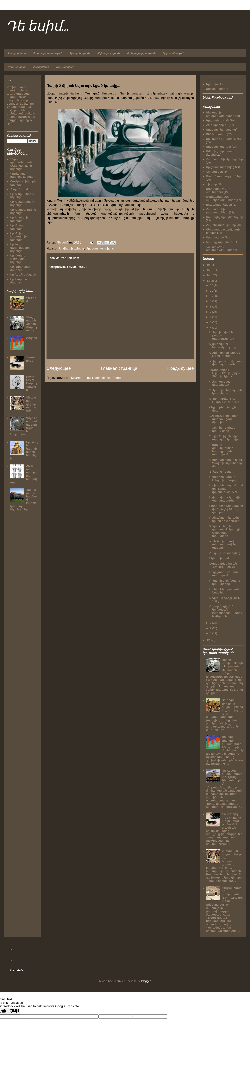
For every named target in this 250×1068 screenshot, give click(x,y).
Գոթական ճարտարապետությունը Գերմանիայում (232, 777)
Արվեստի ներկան (219, 129)
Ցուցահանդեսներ (219, 204)
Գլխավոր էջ (214, 84)
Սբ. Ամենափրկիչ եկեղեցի (22, 203)
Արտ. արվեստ (16, 67)
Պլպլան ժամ (19, 189)
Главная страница (119, 368)
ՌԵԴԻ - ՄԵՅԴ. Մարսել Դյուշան (31, 383)
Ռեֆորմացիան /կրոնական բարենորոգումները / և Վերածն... (225, 611)
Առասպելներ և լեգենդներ (224, 217)
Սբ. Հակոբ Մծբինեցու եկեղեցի (18, 259)
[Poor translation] (14, 1011)
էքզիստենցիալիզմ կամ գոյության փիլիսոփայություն (226, 489)
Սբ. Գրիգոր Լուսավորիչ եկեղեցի (18, 237)
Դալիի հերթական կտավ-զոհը (222, 429)
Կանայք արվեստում (220, 242)
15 (208, 270)
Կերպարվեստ (17, 53)
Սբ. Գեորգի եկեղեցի (18, 227)
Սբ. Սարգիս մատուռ (18, 281)
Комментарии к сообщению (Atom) (96, 377)
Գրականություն (80, 53)
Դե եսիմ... (37, 27)
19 (208, 264)
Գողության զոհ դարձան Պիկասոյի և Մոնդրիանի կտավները (226, 531)
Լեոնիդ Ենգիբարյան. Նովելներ (224, 591)
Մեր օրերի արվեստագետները (220, 114)
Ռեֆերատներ (216, 134)
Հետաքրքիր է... (217, 124)
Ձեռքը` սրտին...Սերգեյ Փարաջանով (31, 324)
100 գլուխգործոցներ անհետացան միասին (223, 419)
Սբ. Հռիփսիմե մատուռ (20, 268)
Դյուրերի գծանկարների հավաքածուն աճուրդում (221, 449)
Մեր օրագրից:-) (217, 88)
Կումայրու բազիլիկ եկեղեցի (22, 175)
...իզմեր (211, 184)
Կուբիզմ (228, 700)
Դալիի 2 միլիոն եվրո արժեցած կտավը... (224, 438)
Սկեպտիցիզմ (219, 558)
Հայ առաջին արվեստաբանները (220, 248)
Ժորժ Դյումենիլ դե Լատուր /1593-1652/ (224, 400)
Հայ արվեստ (41, 67)
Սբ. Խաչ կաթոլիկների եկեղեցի (20, 248)
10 (212, 295)
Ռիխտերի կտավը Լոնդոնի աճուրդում (224, 478)
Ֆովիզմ (31, 338)
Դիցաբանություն (173, 53)
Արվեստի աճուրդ (71, 248)
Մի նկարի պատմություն (223, 138)
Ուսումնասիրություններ (223, 176)
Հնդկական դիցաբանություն (31, 404)
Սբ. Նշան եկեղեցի (23, 274)
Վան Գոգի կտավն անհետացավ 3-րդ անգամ (223, 544)
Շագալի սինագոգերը (224, 553)
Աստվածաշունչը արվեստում (218, 190)
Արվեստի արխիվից (100, 248)
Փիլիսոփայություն (108, 53)
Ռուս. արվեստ (65, 67)
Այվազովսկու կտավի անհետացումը (224, 499)
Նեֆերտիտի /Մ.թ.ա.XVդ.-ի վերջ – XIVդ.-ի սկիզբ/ (224, 373)
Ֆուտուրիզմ (31, 359)
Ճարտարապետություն (47, 53)
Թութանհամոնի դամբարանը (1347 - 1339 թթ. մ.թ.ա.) (232, 894)
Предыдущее (180, 368)
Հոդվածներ (214, 171)
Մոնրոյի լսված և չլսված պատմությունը (221, 335)
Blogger (145, 981)
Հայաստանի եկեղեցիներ (224, 159)
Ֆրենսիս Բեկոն (220, 471)
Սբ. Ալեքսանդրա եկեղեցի (22, 195)
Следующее (59, 368)
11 (212, 290)
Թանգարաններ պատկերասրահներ (220, 198)
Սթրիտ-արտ (215, 237)
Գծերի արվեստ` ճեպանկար (221, 383)
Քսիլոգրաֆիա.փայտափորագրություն (226, 363)
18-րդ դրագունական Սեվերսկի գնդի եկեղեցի (21, 164)
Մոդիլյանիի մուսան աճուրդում (223, 574)
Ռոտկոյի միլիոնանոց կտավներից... (224, 582)
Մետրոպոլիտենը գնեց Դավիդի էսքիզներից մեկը (225, 463)
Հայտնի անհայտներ (221, 225)
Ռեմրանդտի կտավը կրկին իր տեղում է (224, 519)
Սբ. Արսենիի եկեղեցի (19, 219)
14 (208, 275)
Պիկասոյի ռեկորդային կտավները (225, 392)
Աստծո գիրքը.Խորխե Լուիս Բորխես (224, 354)
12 (212, 285)
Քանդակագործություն (141, 53)
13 (208, 280)
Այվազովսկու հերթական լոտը (222, 345)
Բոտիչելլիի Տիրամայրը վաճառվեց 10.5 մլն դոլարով (226, 509)
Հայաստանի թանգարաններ (217, 211)
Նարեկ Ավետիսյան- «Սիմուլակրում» (223, 565)
